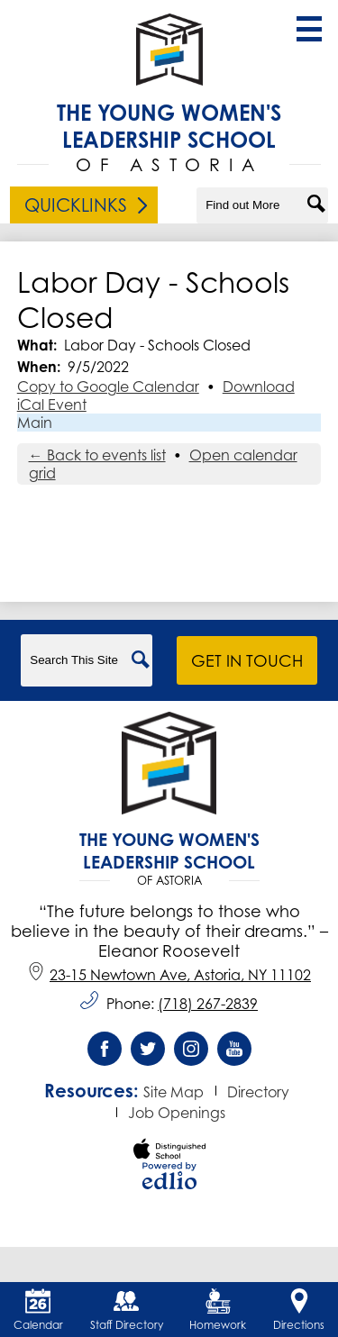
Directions (298, 1310)
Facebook (104, 1053)
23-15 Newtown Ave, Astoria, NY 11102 (169, 975)
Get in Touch (247, 660)
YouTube (234, 1053)
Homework (217, 1310)
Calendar (38, 1310)
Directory (258, 1092)
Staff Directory (126, 1310)
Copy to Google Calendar (108, 386)
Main (34, 423)
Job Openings (176, 1113)
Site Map (173, 1092)
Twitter (148, 1053)
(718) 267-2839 (208, 1004)
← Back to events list (97, 455)
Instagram (191, 1053)
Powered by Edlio (169, 1175)
